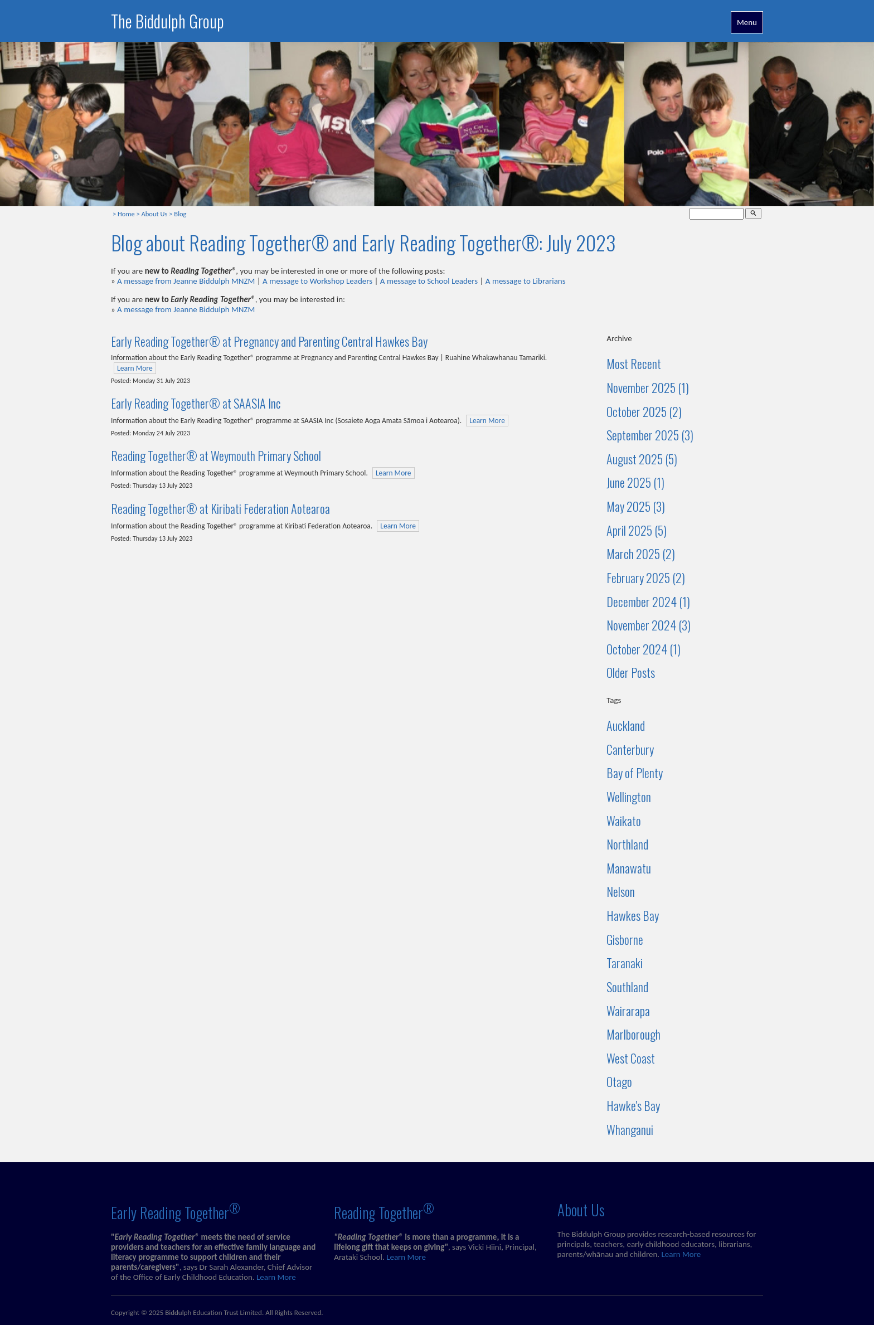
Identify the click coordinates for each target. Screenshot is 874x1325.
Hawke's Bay (633, 1105)
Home (126, 214)
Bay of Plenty (634, 773)
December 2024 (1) (648, 601)
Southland (627, 987)
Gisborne (624, 939)
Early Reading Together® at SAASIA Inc (196, 403)
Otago (619, 1081)
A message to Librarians (525, 281)
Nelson (620, 891)
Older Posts (630, 672)
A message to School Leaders (429, 281)
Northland (627, 844)
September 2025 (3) (649, 435)
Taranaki (624, 963)
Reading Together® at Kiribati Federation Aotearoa (220, 508)
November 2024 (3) (648, 625)
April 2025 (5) (636, 530)
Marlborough (633, 1034)
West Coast (630, 1058)
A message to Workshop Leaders (317, 281)
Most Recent (633, 363)
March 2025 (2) (640, 553)
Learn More (135, 368)
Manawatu (628, 868)
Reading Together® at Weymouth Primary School (216, 455)
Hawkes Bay (632, 915)
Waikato (623, 820)
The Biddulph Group (167, 20)
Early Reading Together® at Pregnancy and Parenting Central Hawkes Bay (269, 341)
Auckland (625, 725)
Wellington (628, 796)
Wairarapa (628, 1011)
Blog (180, 214)
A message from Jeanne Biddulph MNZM (186, 281)
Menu (747, 22)
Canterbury (630, 749)
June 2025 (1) (635, 482)
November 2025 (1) (647, 387)
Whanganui (629, 1129)
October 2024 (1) (643, 649)
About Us (155, 214)
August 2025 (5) (641, 459)
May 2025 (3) (635, 506)
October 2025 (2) (644, 411)
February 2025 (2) (645, 577)
